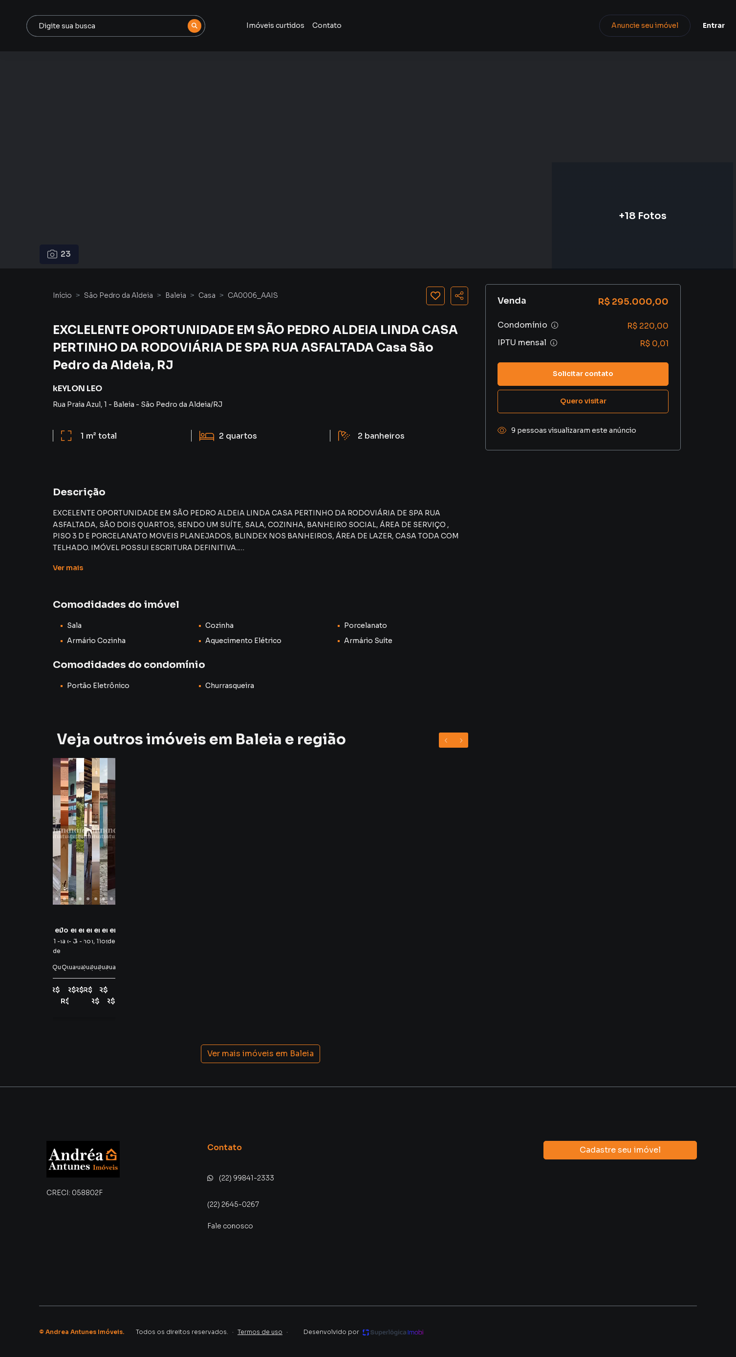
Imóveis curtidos (373, 25)
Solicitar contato (583, 373)
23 (59, 254)
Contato (424, 25)
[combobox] (220, 26)
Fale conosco (230, 1226)
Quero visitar (583, 401)
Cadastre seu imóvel (620, 1150)
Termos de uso (260, 1331)
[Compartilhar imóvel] (459, 296)
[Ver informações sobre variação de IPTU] (553, 342)
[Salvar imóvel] (435, 296)
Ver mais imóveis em (260, 1054)
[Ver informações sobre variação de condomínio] (554, 325)
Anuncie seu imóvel (616, 25)
